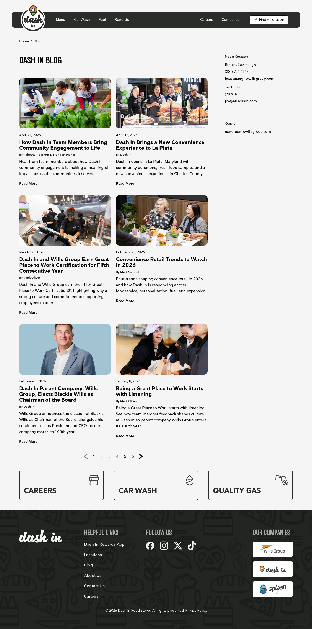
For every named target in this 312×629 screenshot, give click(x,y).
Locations (93, 555)
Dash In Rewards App (104, 544)
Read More (28, 184)
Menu (60, 20)
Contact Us (231, 20)
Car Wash (82, 20)
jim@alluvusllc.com (241, 101)
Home (24, 41)
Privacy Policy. (196, 611)
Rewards (122, 20)
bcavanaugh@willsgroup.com (249, 79)
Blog (88, 565)
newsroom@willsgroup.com (248, 132)
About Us (92, 575)
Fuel (102, 20)
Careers (206, 20)
